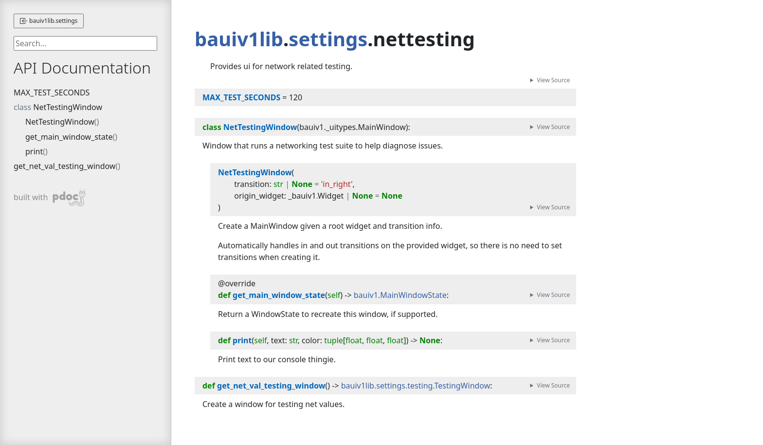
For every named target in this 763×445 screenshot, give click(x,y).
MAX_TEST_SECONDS (52, 92)
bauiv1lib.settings (48, 21)
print (34, 151)
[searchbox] (85, 43)
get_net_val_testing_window (64, 166)
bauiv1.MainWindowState (400, 295)
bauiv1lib (239, 38)
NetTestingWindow (67, 107)
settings (328, 38)
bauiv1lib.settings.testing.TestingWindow (415, 385)
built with (50, 197)
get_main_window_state (69, 136)
